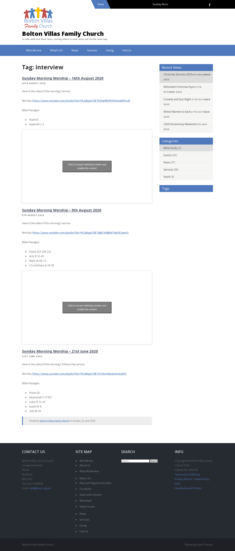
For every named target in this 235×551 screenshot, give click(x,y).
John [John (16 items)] (192, 261)
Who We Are (33, 50)
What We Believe (89, 471)
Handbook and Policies (188, 488)
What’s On (56, 50)
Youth (167, 177)
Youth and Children (90, 495)
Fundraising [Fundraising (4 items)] (168, 246)
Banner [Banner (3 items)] (178, 202)
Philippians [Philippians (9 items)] (201, 268)
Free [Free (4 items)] (192, 239)
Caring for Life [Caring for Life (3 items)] (194, 210)
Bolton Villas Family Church (63, 34)
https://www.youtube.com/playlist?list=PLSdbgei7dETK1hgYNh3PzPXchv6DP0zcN (81, 101)
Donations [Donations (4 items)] (186, 224)
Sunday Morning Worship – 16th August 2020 (62, 78)
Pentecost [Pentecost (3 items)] (183, 268)
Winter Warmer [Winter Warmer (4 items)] (188, 298)
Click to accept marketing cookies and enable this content (87, 166)
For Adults (85, 489)
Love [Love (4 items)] (205, 261)
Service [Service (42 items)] (198, 283)
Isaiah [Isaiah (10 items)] (166, 261)
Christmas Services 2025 (178, 74)
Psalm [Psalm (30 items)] (192, 276)
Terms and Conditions (187, 474)
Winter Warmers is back (177, 111)
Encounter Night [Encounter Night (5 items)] (201, 232)
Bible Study (170, 148)
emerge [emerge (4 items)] (166, 232)
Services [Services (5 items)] (166, 291)
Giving (110, 50)
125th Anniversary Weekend (180, 124)
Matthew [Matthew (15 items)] (167, 268)
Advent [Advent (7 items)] (196, 195)
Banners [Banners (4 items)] (193, 202)
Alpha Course (87, 506)
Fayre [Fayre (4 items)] (179, 239)
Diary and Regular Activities (95, 483)
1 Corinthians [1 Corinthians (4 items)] (168, 195)
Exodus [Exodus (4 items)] (166, 239)
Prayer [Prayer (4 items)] (179, 276)
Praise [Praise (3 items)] (165, 276)
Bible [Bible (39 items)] (165, 210)
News (74, 50)
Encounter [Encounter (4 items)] (182, 232)
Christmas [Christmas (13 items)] (200, 217)
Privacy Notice (183, 479)
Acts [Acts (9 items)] (184, 195)
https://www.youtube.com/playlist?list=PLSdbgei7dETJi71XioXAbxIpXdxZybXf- (79, 374)
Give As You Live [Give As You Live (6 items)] (188, 246)
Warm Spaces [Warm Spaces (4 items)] (169, 298)
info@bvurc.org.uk (40, 488)
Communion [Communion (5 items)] (168, 224)
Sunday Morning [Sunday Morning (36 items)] (185, 291)
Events (168, 155)
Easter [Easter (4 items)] (202, 224)
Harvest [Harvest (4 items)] (184, 254)
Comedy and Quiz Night (177, 99)
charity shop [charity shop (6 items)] (181, 217)
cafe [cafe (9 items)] (178, 210)
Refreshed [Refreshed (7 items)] (167, 283)
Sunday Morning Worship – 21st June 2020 (60, 351)
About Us (84, 465)
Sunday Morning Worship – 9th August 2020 (61, 209)
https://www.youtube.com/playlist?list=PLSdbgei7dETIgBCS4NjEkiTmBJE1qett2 (80, 232)
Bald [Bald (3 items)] (165, 202)
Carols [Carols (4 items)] (166, 217)
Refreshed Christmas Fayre (179, 87)
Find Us (126, 50)
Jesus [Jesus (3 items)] (179, 261)
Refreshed (85, 500)
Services (92, 50)
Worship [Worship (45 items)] (167, 305)
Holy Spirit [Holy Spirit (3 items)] (200, 254)
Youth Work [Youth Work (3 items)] (184, 305)
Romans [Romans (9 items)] (183, 283)
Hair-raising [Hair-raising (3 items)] (168, 254)
